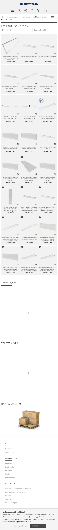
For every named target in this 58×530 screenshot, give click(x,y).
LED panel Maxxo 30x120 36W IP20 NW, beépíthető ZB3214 (29, 147)
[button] (10, 45)
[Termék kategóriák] (12, 10)
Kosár (7, 474)
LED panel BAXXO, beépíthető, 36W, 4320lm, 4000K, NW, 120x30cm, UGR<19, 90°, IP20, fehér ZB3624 (10, 269)
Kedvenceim (10, 477)
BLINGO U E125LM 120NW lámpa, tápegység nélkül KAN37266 (47, 117)
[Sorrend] (44, 30)
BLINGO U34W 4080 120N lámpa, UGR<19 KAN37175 (10, 87)
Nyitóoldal (9, 449)
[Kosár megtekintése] (45, 10)
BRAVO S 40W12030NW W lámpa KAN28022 (48, 87)
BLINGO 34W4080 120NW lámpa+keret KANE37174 (29, 117)
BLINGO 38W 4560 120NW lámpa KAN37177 (29, 57)
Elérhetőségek (11, 503)
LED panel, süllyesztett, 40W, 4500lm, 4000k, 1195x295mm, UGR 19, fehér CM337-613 (10, 209)
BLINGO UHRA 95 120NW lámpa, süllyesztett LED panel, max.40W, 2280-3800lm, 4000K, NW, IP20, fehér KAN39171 (29, 209)
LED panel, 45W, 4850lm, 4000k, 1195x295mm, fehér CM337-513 (29, 238)
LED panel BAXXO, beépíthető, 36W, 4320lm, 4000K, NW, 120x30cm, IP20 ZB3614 (47, 239)
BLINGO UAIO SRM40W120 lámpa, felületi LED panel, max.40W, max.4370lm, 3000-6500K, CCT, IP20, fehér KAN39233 (47, 269)
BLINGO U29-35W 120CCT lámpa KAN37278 (48, 147)
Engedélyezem (38, 526)
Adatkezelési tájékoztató (16, 492)
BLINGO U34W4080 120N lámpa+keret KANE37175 (10, 117)
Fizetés (8, 496)
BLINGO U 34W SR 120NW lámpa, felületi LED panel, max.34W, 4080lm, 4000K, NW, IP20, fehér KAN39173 (29, 269)
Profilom (8, 470)
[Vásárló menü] (25, 10)
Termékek (9, 452)
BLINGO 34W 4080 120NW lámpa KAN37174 (47, 57)
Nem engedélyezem (21, 526)
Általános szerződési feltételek (18, 489)
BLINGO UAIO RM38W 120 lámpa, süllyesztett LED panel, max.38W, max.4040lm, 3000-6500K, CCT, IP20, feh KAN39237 (47, 209)
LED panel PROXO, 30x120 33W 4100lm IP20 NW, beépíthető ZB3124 (10, 178)
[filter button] (39, 10)
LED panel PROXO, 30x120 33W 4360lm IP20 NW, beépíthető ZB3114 (47, 178)
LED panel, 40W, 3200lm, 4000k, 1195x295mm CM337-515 (29, 87)
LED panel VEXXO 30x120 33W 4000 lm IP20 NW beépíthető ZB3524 (10, 148)
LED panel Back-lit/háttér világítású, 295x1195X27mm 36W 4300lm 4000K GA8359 (29, 178)
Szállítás (8, 499)
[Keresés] (32, 10)
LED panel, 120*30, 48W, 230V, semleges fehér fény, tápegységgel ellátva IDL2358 (10, 58)
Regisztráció (10, 467)
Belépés (8, 463)
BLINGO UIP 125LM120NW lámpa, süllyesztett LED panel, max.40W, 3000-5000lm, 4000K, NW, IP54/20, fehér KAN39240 (10, 239)
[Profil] (19, 10)
